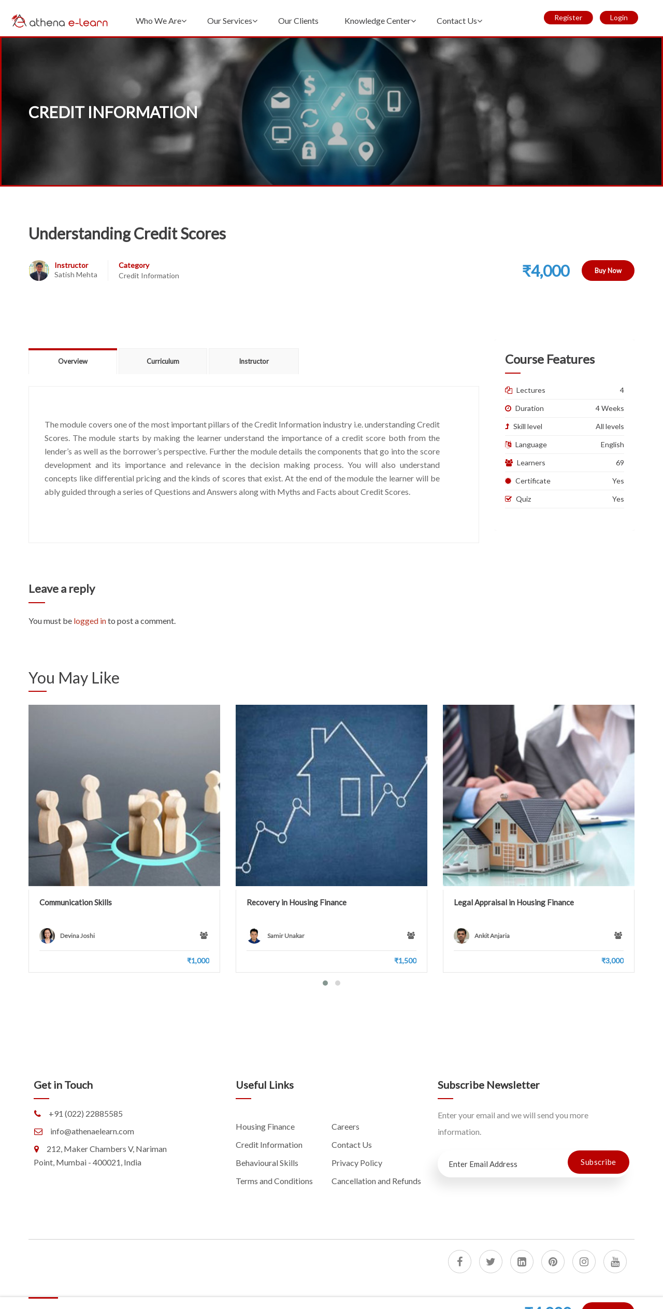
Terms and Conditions (274, 1181)
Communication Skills (75, 902)
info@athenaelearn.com (92, 1131)
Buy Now (608, 270)
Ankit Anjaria (492, 936)
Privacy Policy (357, 1163)
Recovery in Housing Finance (297, 902)
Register (568, 17)
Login (619, 17)
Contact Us (457, 20)
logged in (90, 620)
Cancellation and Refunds (376, 1181)
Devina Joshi (77, 936)
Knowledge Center (377, 20)
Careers (345, 1126)
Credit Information (149, 275)
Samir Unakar (286, 936)
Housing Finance (265, 1126)
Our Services (229, 20)
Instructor (71, 265)
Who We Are (158, 20)
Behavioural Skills (267, 1163)
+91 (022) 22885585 (86, 1113)
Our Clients (298, 20)
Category (134, 265)
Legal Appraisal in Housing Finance (514, 902)
